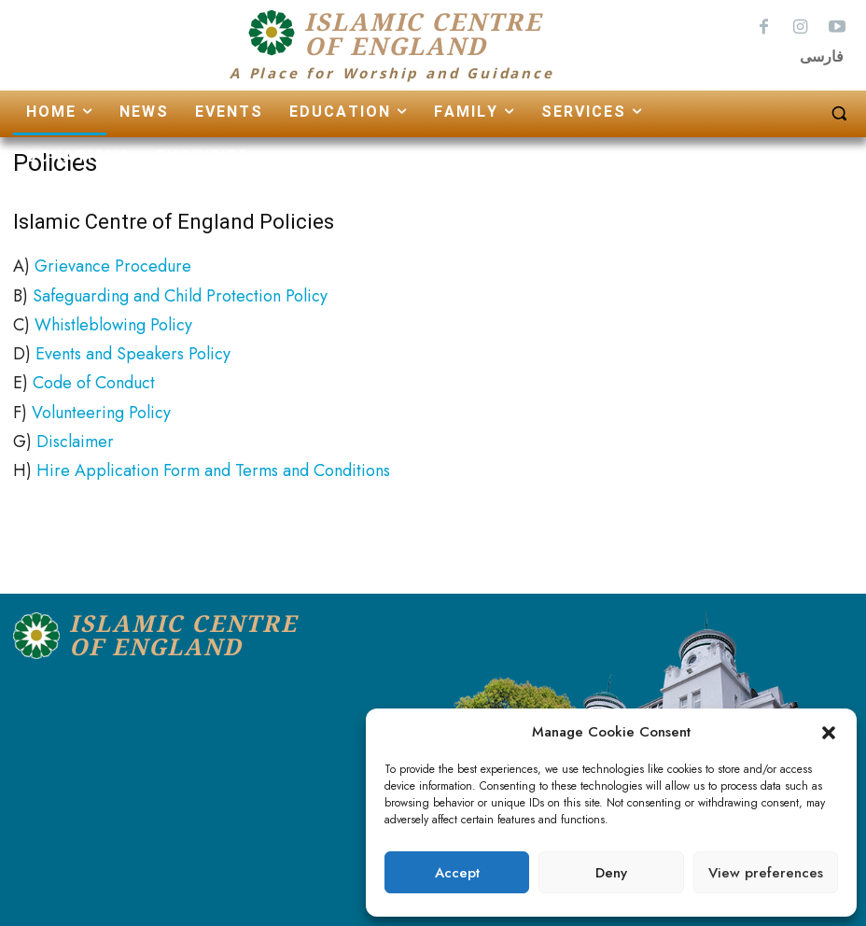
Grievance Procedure (113, 262)
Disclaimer (75, 438)
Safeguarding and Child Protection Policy (180, 291)
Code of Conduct (94, 379)
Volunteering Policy (101, 409)
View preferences (765, 873)
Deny (611, 873)
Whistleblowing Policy (113, 321)
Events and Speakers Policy (132, 350)
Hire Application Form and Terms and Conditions (213, 467)
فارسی (822, 56)
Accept (457, 873)
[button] (828, 732)
